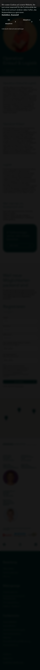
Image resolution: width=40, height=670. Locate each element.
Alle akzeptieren (8, 21)
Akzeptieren (27, 20)
